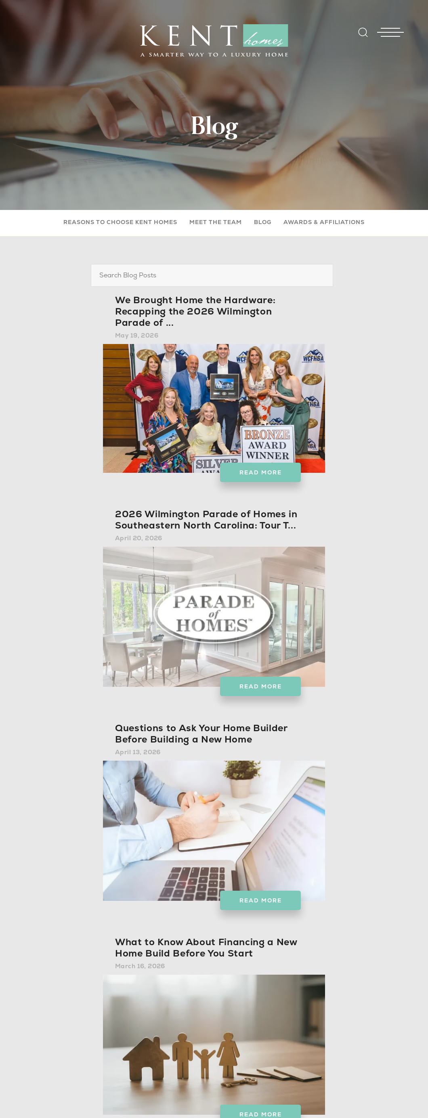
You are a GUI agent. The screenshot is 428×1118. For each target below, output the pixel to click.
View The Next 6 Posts (214, 1009)
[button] (363, 38)
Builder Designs (262, 1097)
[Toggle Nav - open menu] (390, 20)
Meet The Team (215, 222)
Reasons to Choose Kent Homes (120, 222)
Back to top (362, 1097)
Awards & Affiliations (324, 222)
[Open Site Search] (363, 32)
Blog (262, 222)
